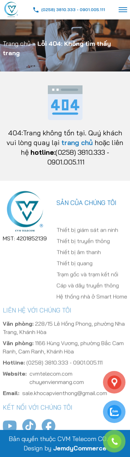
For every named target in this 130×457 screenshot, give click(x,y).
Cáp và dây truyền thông (88, 291)
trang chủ (77, 142)
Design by (65, 448)
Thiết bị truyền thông (83, 247)
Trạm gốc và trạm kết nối (87, 280)
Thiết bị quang (75, 269)
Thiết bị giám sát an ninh (87, 235)
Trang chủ (17, 44)
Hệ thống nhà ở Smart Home (92, 302)
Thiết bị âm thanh (79, 258)
